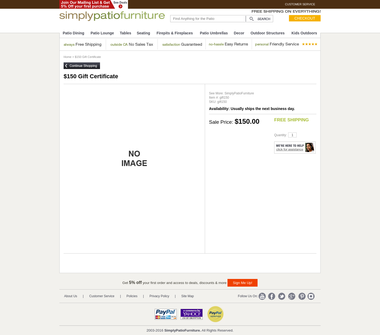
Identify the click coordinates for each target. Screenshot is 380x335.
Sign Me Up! (242, 283)
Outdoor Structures (267, 33)
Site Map (187, 296)
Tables (125, 33)
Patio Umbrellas (214, 33)
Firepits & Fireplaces (174, 33)
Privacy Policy (159, 296)
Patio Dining (73, 33)
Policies (131, 296)
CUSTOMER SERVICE (300, 4)
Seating (143, 33)
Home (68, 56)
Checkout (304, 18)
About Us (70, 296)
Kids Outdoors (304, 33)
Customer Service (101, 296)
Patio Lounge (102, 33)
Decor (239, 33)
